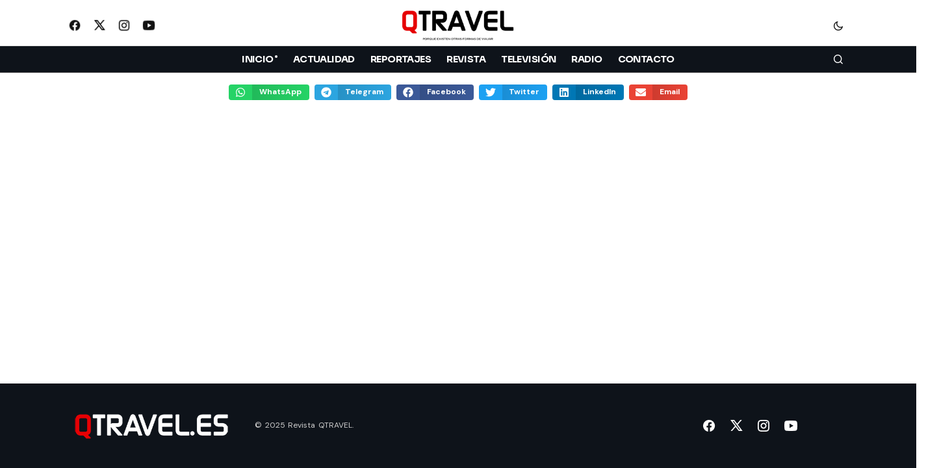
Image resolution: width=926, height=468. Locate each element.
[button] (838, 25)
